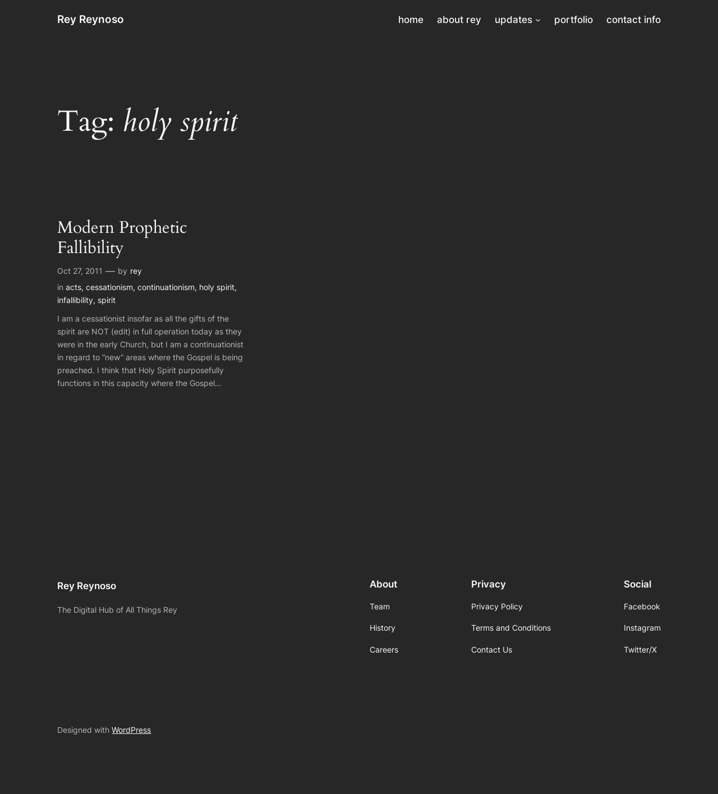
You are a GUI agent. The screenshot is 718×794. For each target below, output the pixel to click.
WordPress (131, 730)
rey (136, 271)
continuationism (166, 287)
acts (73, 287)
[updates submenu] (538, 19)
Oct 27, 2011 (80, 271)
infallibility (75, 300)
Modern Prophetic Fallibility (122, 238)
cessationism (109, 287)
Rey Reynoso (90, 19)
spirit (107, 300)
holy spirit (216, 287)
